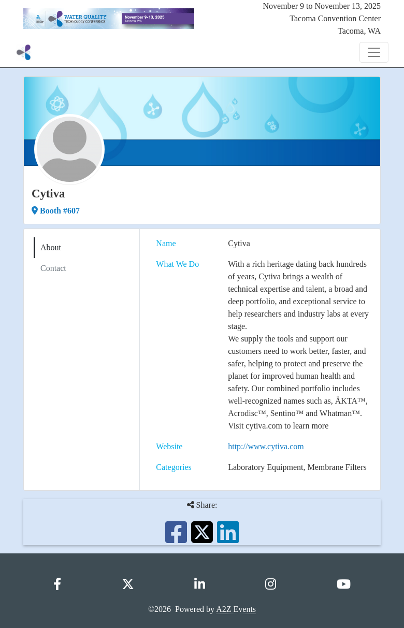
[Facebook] (57, 584)
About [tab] (50, 247)
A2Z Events (236, 609)
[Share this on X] (202, 538)
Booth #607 (56, 210)
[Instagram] (270, 584)
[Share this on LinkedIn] (228, 538)
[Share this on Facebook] (176, 538)
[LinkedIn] (199, 584)
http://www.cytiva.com (266, 446)
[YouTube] (344, 584)
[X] (128, 584)
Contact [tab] (53, 268)
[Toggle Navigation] (373, 52)
